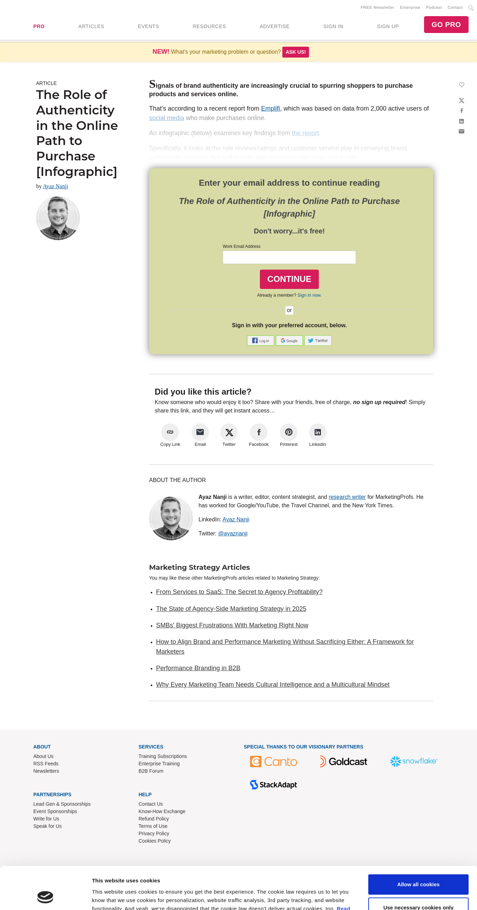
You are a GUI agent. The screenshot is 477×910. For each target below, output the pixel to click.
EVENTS (148, 26)
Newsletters (46, 771)
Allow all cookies (418, 845)
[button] (261, 340)
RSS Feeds (46, 763)
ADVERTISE (274, 26)
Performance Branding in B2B (198, 668)
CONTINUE (289, 279)
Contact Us (151, 804)
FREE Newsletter (378, 7)
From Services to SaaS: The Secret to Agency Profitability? (239, 591)
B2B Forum (151, 771)
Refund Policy (154, 819)
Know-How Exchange (162, 811)
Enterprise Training (159, 763)
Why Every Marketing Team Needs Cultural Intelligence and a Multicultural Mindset (273, 684)
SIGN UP (388, 26)
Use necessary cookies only (418, 867)
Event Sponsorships (55, 811)
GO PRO (446, 24)
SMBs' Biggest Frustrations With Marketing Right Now (232, 625)
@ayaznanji (233, 533)
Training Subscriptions (163, 756)
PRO (39, 26)
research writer (347, 497)
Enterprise (410, 7)
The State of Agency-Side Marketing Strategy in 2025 (231, 608)
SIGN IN (333, 26)
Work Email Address (242, 246)
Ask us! (295, 52)
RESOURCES (209, 26)
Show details (108, 896)
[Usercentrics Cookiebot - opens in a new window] (45, 896)
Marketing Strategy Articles (199, 567)
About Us (43, 756)
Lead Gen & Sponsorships (61, 804)
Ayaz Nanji (55, 186)
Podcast (434, 7)
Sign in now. (309, 295)
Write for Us (46, 819)
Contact (455, 7)
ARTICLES (91, 26)
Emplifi (270, 108)
